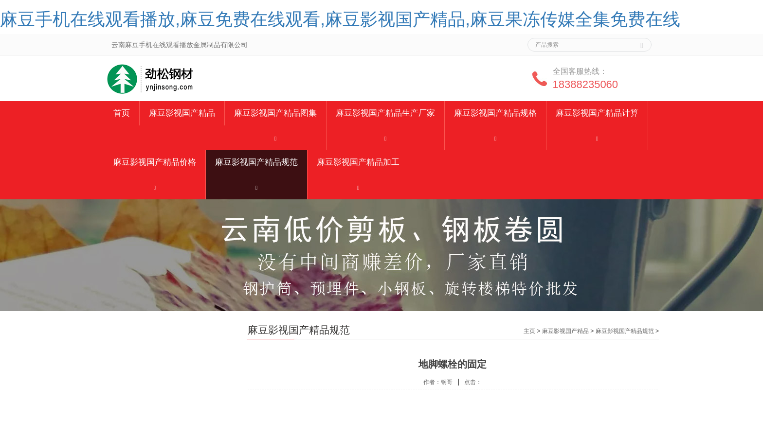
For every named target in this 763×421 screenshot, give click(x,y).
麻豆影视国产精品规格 (495, 113)
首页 (121, 113)
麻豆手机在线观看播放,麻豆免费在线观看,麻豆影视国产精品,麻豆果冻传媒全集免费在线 (340, 19)
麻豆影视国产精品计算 (597, 113)
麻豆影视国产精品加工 (358, 162)
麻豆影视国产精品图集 (275, 113)
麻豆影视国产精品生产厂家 (385, 113)
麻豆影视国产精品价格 (154, 162)
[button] (275, 137)
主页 (529, 331)
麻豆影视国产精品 (182, 113)
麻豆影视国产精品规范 (256, 162)
